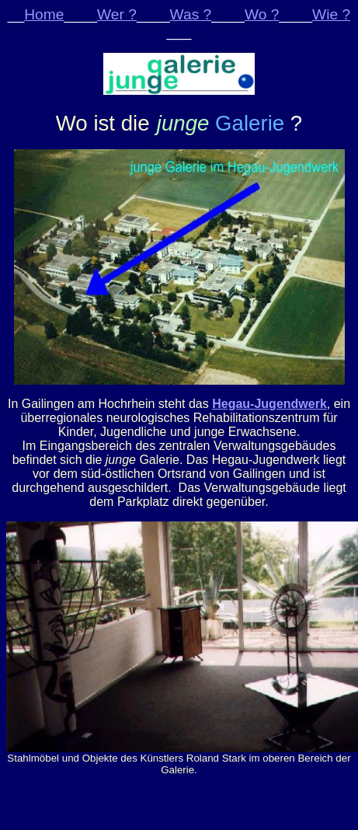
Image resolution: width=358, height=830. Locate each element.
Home (44, 14)
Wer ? (117, 14)
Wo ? (262, 14)
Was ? (191, 14)
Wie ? (331, 14)
